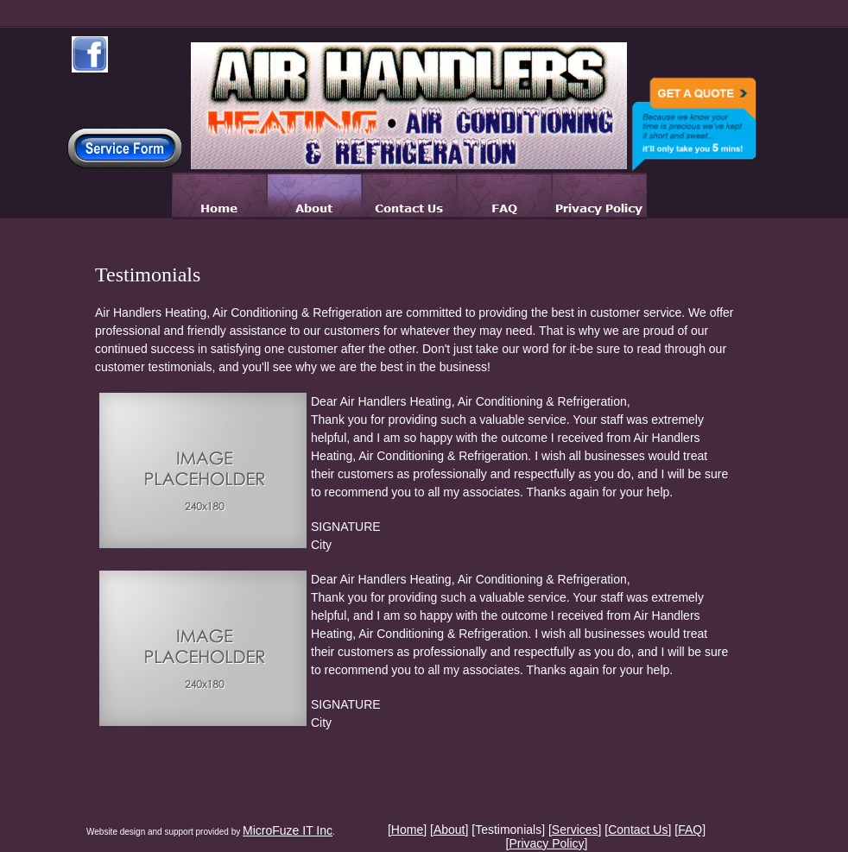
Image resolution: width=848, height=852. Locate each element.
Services (575, 829)
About (449, 829)
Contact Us (638, 829)
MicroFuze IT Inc (287, 830)
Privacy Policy (546, 843)
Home (407, 829)
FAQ (690, 829)
